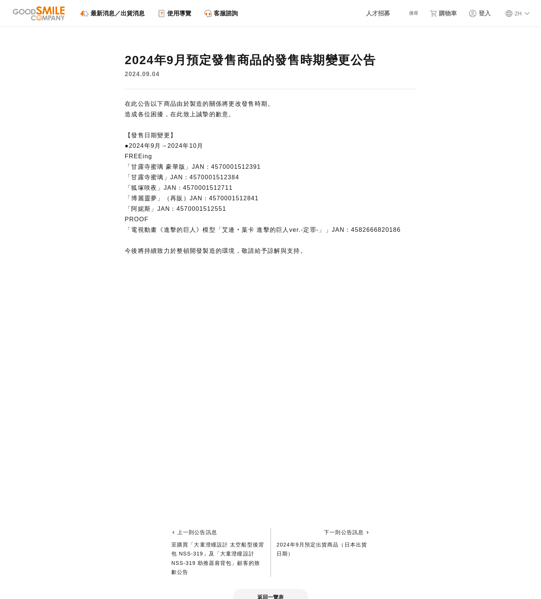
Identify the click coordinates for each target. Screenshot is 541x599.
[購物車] (442, 13)
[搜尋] (407, 13)
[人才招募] (369, 13)
